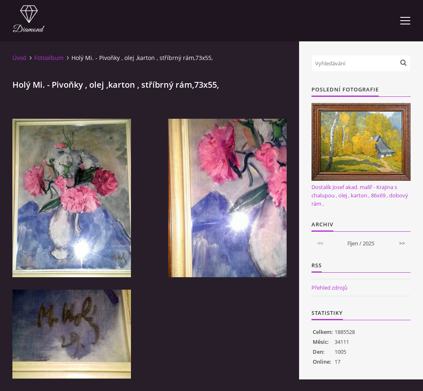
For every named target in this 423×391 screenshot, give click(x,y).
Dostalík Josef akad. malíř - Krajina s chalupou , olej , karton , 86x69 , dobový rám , (359, 195)
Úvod (19, 58)
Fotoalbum (49, 58)
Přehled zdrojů (329, 287)
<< (320, 243)
